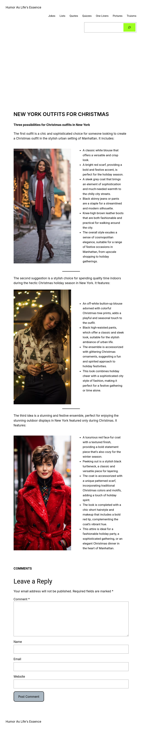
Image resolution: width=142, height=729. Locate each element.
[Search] (129, 27)
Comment (22, 599)
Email (17, 659)
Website (19, 676)
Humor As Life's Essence (23, 7)
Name (18, 642)
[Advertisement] (71, 75)
